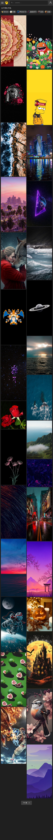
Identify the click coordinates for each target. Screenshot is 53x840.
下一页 (26, 803)
